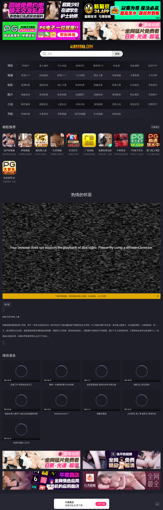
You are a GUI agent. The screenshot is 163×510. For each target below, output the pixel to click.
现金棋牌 (134, 65)
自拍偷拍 (43, 75)
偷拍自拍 (43, 84)
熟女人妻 (98, 75)
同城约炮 (25, 113)
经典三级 (116, 84)
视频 (10, 75)
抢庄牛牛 (152, 65)
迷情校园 (98, 104)
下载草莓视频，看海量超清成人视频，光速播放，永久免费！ (107, 296)
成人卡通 (62, 84)
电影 (10, 85)
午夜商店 (43, 113)
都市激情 (25, 104)
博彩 (10, 65)
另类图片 (152, 94)
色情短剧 (116, 113)
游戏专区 (80, 65)
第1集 (6, 304)
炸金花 (116, 65)
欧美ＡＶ (62, 75)
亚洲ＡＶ (25, 75)
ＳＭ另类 (152, 75)
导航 (10, 114)
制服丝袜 (98, 84)
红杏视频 (98, 113)
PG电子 (25, 65)
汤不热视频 (80, 113)
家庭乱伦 (43, 104)
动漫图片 (80, 94)
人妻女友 (62, 104)
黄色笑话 (134, 104)
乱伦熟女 (134, 84)
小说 (10, 104)
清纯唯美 (116, 94)
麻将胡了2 (98, 65)
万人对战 (62, 65)
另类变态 (152, 84)
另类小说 (116, 104)
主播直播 (134, 75)
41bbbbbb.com (81, 46)
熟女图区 (134, 94)
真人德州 (43, 65)
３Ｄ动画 (80, 75)
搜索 (117, 53)
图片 (10, 94)
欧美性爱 (80, 84)
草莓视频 (62, 113)
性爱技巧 (152, 104)
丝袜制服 (116, 75)
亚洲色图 (43, 94)
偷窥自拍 (25, 94)
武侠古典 (80, 104)
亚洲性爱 (25, 84)
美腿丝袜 (98, 94)
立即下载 (101, 504)
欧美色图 (62, 94)
